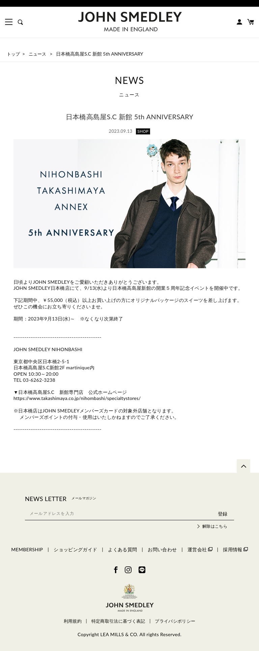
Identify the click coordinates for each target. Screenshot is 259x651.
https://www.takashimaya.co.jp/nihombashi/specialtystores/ (78, 398)
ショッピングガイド (75, 549)
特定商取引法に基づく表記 (118, 621)
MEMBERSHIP (27, 549)
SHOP (143, 131)
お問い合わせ (162, 549)
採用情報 (235, 549)
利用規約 (73, 621)
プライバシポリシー (175, 621)
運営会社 (200, 549)
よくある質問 (122, 549)
